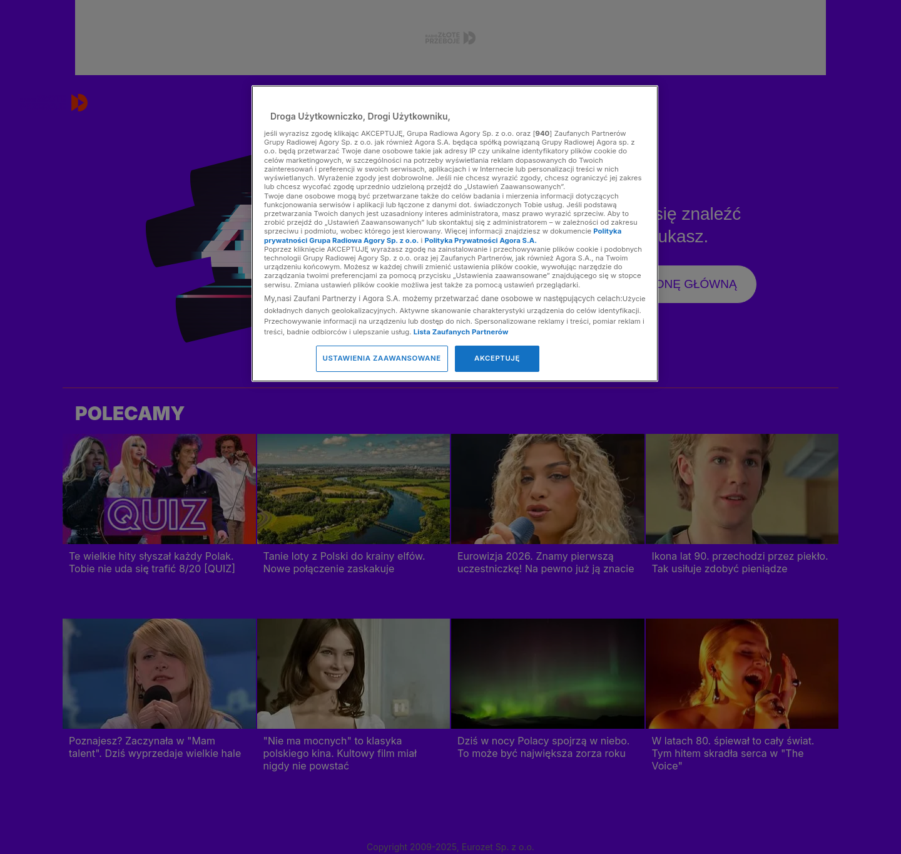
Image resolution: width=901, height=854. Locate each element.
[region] (455, 233)
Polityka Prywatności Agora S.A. (480, 240)
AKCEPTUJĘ (497, 358)
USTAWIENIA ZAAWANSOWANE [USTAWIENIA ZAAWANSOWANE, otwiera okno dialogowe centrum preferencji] (382, 358)
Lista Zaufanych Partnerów (461, 331)
